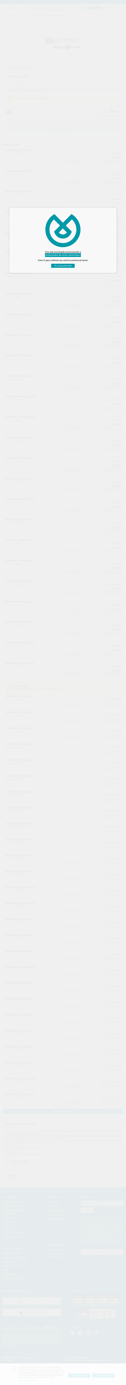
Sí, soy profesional (63, 266)
